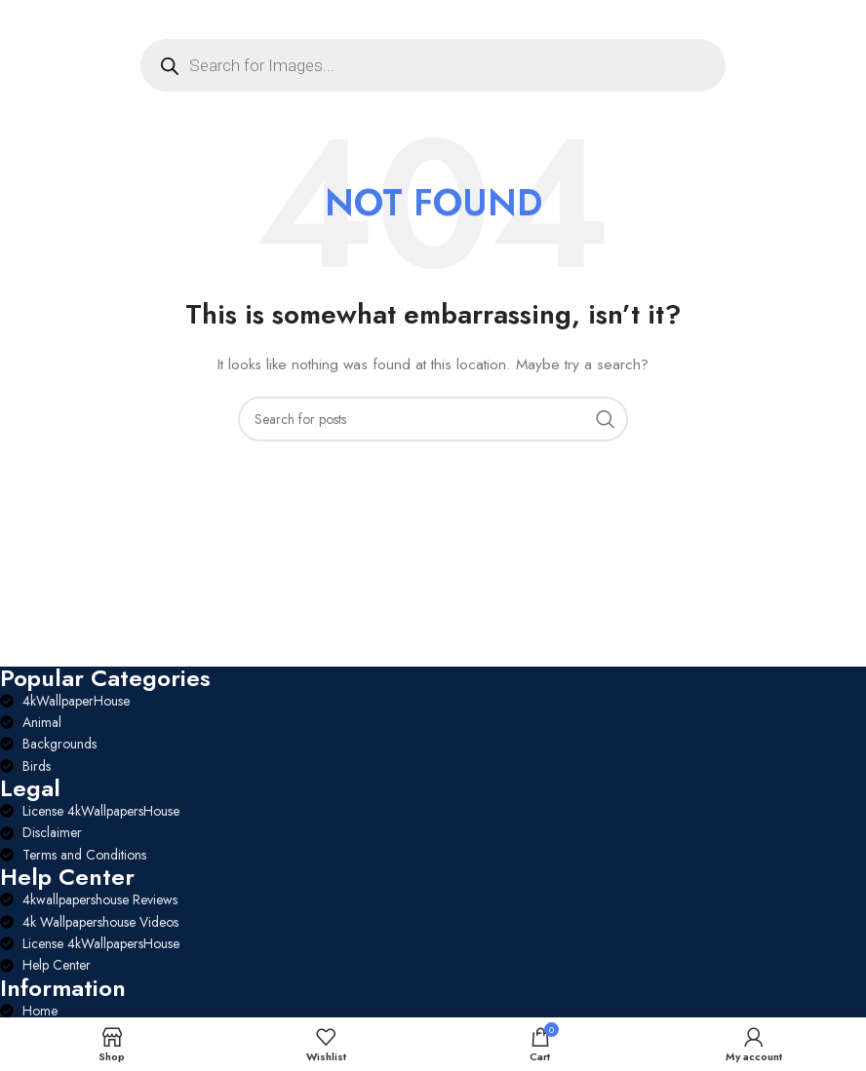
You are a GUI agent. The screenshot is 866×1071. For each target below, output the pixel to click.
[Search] (433, 419)
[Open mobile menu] (47, 19)
